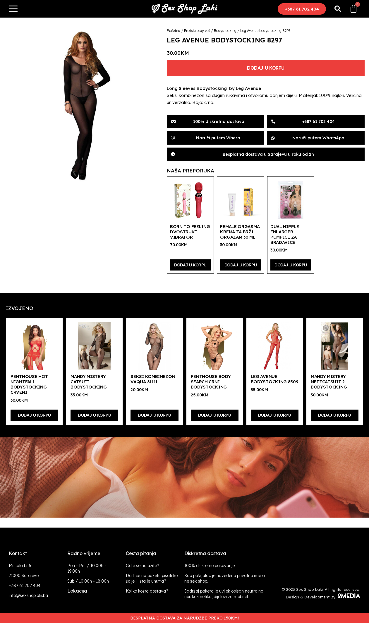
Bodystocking (225, 30)
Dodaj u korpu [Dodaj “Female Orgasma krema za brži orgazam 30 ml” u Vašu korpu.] (240, 265)
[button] (302, 9)
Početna (173, 30)
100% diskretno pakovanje (209, 565)
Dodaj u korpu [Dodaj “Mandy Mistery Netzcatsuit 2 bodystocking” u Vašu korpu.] (334, 415)
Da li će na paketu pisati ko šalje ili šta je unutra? (152, 578)
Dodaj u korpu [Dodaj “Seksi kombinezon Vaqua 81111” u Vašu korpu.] (154, 415)
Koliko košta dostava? (147, 591)
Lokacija (77, 591)
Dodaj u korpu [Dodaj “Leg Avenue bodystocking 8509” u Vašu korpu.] (274, 415)
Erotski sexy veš (197, 30)
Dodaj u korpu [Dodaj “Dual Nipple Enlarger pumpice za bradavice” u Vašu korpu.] (290, 265)
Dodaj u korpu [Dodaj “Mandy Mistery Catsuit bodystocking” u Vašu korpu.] (94, 415)
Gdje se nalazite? (142, 565)
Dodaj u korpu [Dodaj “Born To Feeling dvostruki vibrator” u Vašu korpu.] (190, 265)
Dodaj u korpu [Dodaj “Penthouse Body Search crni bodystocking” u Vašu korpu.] (214, 415)
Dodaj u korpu (265, 68)
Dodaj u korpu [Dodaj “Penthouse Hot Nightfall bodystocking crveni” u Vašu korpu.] (34, 415)
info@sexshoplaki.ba (28, 595)
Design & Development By (323, 597)
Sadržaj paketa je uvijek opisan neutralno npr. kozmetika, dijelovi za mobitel (223, 593)
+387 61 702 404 (24, 585)
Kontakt (18, 553)
